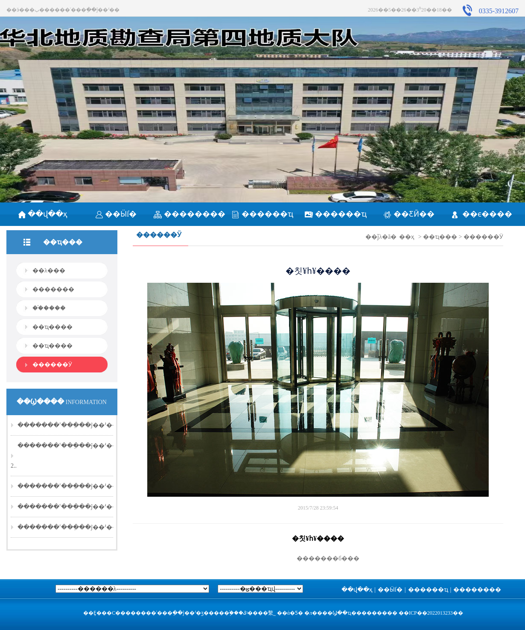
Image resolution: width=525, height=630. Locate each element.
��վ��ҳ (42, 214)
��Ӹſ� (116, 214)
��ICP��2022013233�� (431, 613)
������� (53, 289)
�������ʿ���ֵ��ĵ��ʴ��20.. (72, 425)
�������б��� (318, 558)
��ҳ (406, 237)
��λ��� (48, 270)
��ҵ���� (52, 327)
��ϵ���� (482, 214)
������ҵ (262, 214)
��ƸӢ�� (409, 214)
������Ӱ (52, 364)
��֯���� (49, 308)
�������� (189, 214)
